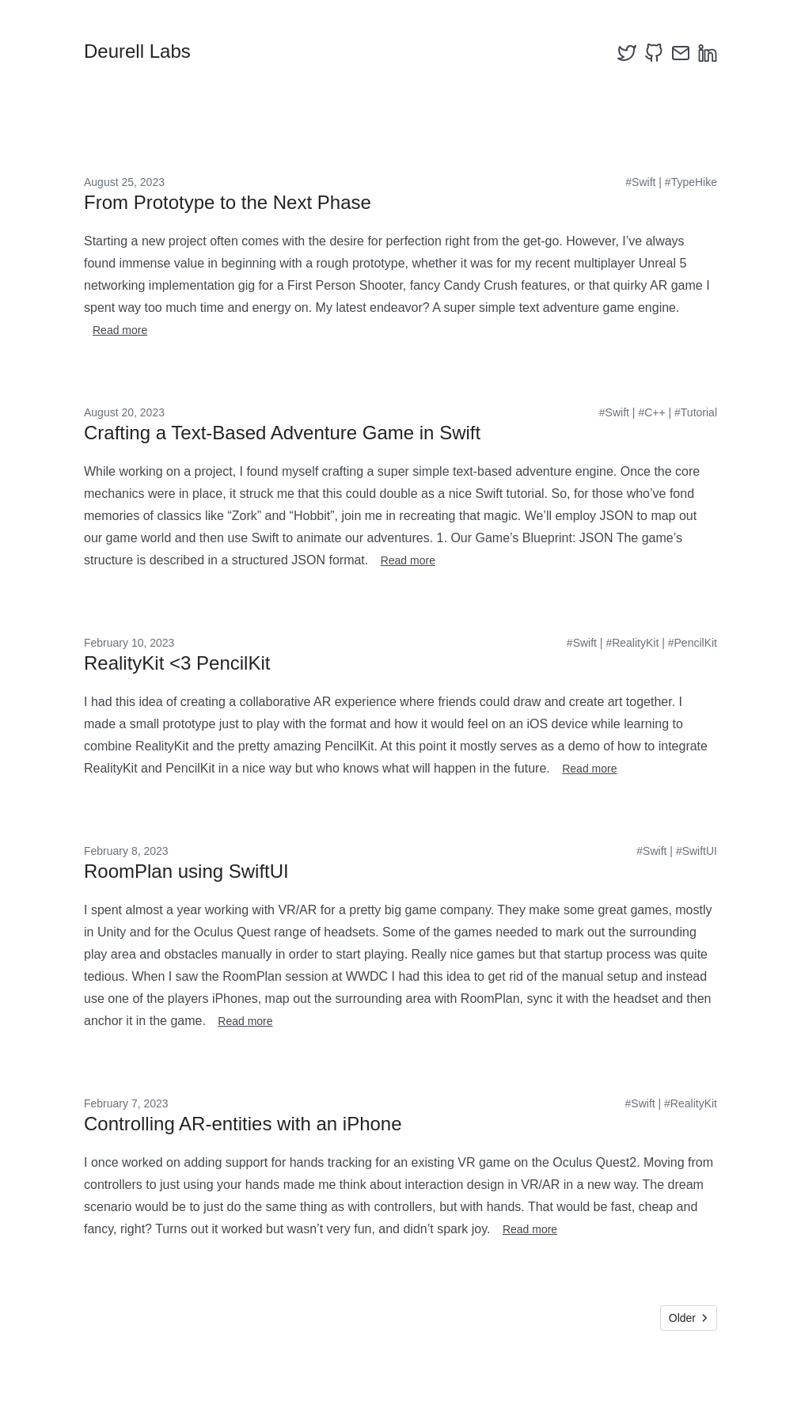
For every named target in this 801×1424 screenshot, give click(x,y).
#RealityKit (632, 642)
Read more (120, 330)
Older (688, 1318)
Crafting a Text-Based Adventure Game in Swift (282, 432)
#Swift (640, 182)
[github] (653, 53)
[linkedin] (707, 53)
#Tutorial (695, 412)
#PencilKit (692, 642)
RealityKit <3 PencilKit (177, 663)
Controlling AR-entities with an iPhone (243, 1123)
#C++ (651, 412)
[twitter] (626, 53)
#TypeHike (691, 182)
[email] (680, 53)
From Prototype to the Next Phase (227, 202)
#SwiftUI (696, 851)
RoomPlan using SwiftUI (186, 871)
